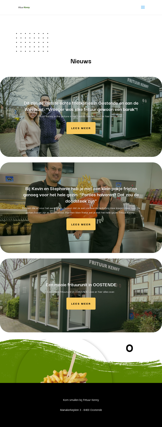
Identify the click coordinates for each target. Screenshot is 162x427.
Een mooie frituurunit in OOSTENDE (81, 284)
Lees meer (81, 128)
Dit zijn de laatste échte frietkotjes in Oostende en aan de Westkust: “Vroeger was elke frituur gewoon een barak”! (81, 105)
